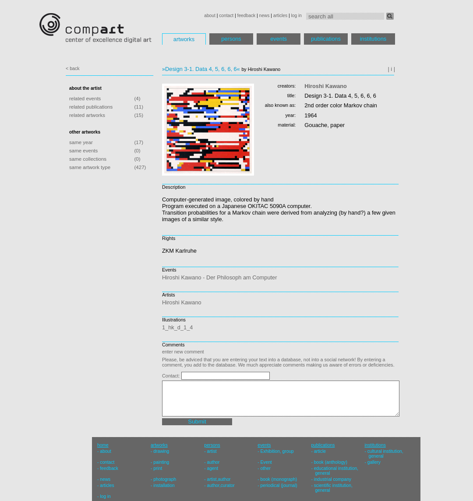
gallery (374, 462)
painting (161, 462)
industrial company (332, 479)
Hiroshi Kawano (325, 86)
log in (296, 15)
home (103, 445)
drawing (161, 451)
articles (280, 15)
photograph (164, 479)
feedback (246, 15)
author (213, 462)
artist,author (218, 479)
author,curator (220, 485)
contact (226, 15)
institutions (373, 38)
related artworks (87, 115)
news (264, 15)
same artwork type (89, 167)
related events (85, 98)
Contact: (171, 375)
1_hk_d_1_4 (177, 327)
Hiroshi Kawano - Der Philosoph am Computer (219, 277)
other (266, 468)
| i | (391, 69)
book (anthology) (330, 462)
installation (163, 485)
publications (326, 38)
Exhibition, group (277, 451)
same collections (87, 159)
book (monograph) (279, 479)
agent (212, 468)
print (157, 468)
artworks (183, 39)
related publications (91, 106)
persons (231, 38)
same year (81, 142)
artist (211, 451)
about (209, 15)
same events (83, 150)
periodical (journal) (279, 485)
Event (266, 462)
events (278, 38)
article (320, 451)
